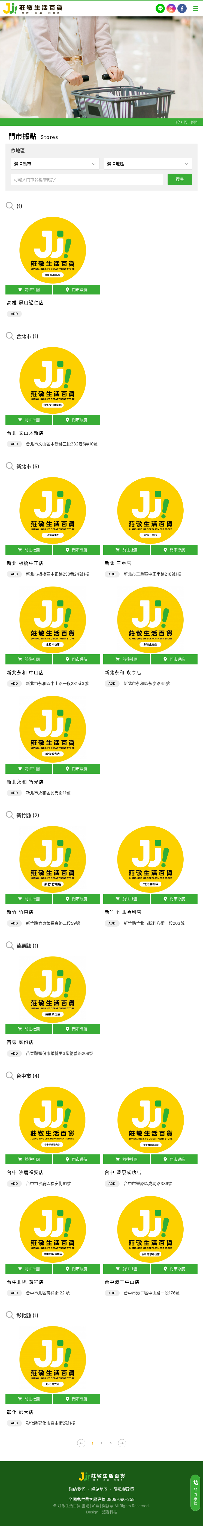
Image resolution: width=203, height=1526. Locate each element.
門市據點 (191, 122)
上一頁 (81, 1443)
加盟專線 (195, 1492)
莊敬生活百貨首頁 (177, 121)
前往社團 (29, 293)
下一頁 (122, 1443)
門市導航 (76, 293)
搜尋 (180, 179)
